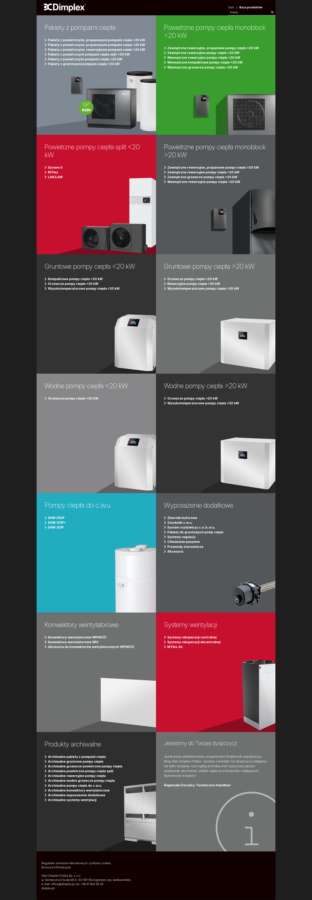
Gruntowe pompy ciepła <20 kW (92, 266)
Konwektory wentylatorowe (84, 624)
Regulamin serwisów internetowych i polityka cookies (76, 863)
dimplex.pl (48, 888)
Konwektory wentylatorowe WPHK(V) (78, 637)
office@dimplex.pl (62, 884)
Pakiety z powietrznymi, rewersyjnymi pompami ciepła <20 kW (97, 50)
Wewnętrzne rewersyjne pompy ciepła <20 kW (204, 58)
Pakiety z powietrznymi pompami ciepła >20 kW (86, 59)
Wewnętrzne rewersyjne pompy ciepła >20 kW (204, 182)
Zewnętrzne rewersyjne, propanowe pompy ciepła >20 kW (213, 168)
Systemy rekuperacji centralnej (192, 637)
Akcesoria (175, 551)
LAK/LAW (55, 177)
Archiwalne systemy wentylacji (73, 800)
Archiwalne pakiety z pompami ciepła (77, 757)
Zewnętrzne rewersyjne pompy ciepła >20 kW (204, 172)
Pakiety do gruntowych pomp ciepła (195, 532)
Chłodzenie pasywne (183, 542)
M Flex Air (175, 647)
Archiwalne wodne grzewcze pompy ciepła (82, 781)
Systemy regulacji (181, 537)
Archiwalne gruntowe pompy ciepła (76, 762)
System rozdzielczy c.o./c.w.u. (191, 528)
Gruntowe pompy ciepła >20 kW (211, 266)
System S (55, 168)
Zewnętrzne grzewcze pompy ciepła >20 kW (202, 177)
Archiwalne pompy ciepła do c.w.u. (75, 786)
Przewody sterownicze (185, 547)
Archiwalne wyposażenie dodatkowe (77, 795)
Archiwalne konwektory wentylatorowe (79, 790)
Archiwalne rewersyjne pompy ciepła (77, 776)
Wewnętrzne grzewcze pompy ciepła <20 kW (203, 67)
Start (231, 7)
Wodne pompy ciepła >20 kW (208, 385)
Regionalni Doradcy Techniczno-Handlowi (197, 785)
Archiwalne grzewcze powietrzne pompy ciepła (85, 766)
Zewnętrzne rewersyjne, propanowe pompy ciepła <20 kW (213, 48)
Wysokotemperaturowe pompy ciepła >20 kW (203, 289)
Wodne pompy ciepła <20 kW (89, 385)
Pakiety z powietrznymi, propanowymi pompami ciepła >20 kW (97, 45)
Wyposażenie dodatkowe (201, 505)
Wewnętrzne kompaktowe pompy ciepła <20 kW (205, 62)
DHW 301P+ (57, 523)
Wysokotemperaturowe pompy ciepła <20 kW (84, 289)
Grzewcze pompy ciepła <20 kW (73, 284)
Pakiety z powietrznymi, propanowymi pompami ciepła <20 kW (97, 40)
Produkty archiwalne (74, 744)
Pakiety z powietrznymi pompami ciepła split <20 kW (89, 55)
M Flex (53, 172)
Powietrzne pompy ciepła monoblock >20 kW (201, 151)
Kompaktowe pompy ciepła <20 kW (76, 279)
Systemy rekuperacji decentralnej (194, 642)
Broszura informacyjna (56, 867)
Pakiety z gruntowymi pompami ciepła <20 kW (84, 64)
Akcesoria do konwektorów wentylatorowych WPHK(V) (92, 647)
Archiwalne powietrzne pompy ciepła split (81, 771)
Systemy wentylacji (192, 624)
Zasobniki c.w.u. (180, 523)
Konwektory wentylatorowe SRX (74, 642)
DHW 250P (56, 518)
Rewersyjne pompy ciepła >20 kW (194, 284)
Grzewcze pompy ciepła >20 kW (192, 279)
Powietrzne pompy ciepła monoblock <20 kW (201, 31)
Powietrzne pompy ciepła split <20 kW (95, 151)
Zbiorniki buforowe (182, 518)
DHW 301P (56, 528)
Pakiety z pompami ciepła (82, 27)
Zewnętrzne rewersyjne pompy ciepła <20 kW (204, 53)
